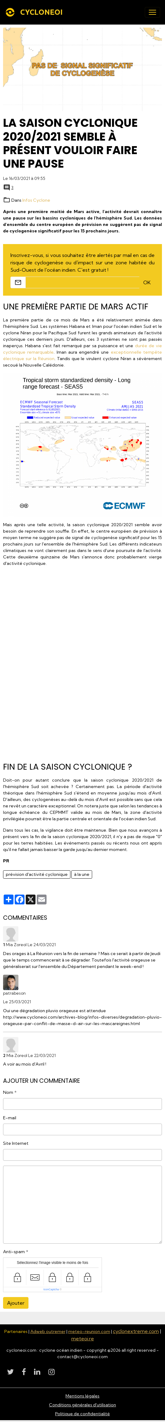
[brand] (35, 12)
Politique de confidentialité (82, 1413)
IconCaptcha (51, 1289)
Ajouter (15, 1303)
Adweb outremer (48, 1331)
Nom (8, 1092)
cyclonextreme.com (136, 1331)
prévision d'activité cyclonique (37, 874)
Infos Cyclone (36, 200)
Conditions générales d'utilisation (82, 1405)
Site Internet (15, 1143)
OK (147, 282)
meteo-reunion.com (89, 1331)
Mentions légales (82, 1396)
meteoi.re (82, 1338)
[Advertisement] (83, 662)
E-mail (9, 1118)
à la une (81, 874)
